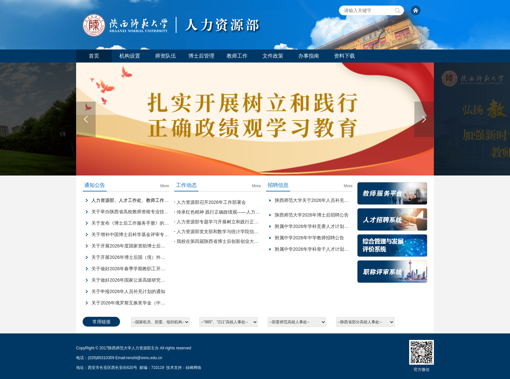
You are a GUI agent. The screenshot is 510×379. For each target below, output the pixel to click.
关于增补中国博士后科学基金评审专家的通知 (136, 234)
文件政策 (272, 56)
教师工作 (237, 56)
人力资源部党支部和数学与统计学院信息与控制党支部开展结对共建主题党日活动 (259, 231)
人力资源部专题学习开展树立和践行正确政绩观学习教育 (233, 221)
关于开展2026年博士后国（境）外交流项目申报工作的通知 (151, 257)
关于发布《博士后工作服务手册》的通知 (132, 223)
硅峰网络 (193, 367)
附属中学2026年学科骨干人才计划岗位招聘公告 (323, 249)
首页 (94, 56)
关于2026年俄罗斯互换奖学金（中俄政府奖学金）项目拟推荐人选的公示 (164, 302)
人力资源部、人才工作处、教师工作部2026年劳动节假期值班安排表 (160, 200)
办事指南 (308, 56)
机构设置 (129, 56)
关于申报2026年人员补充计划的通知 (128, 291)
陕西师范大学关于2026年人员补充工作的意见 (321, 200)
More (164, 186)
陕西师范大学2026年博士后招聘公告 (312, 215)
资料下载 (344, 56)
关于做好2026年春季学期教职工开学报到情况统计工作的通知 (153, 268)
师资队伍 (165, 56)
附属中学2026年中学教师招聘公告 (309, 237)
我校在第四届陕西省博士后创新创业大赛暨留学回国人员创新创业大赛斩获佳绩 (256, 241)
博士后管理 (201, 56)
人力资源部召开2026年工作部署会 (211, 202)
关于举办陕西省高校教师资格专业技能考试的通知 (141, 211)
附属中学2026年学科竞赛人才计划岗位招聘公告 (323, 226)
